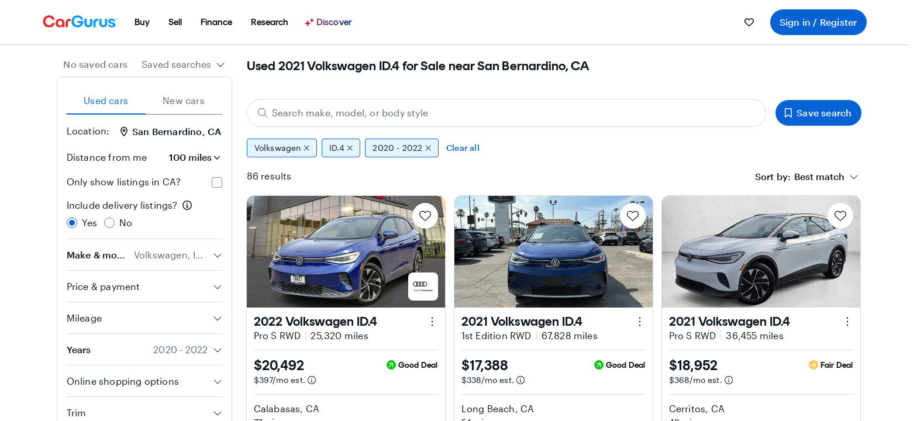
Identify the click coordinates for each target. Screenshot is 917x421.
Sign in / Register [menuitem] (818, 21)
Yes (90, 222)
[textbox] (819, 177)
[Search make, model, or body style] (507, 113)
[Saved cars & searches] (749, 22)
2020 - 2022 (402, 148)
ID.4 (341, 148)
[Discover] (330, 22)
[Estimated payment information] (312, 380)
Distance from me (107, 157)
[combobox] (183, 64)
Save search (818, 112)
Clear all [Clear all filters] (463, 148)
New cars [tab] (184, 100)
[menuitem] (142, 22)
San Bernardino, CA (171, 131)
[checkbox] (217, 182)
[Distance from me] (189, 157)
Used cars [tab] (106, 100)
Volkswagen (282, 148)
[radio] (72, 223)
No (125, 222)
